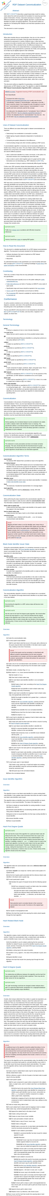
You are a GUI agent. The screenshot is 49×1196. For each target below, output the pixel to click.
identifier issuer (12, 446)
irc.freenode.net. (11, 251)
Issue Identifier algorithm (28, 476)
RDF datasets (22, 17)
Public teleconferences (12, 240)
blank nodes (32, 113)
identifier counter (29, 490)
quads (42, 313)
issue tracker (41, 244)
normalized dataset (38, 175)
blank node (7, 171)
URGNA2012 (25, 1144)
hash (24, 442)
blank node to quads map (22, 784)
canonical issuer (31, 672)
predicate (10, 285)
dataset (10, 311)
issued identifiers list (24, 728)
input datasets (28, 341)
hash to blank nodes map (22, 591)
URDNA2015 (36, 82)
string (11, 325)
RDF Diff (18, 464)
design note (14, 193)
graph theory (41, 220)
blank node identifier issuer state (16, 410)
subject (10, 281)
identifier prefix (27, 492)
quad (15, 556)
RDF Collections (31, 126)
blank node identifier (14, 161)
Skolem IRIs (32, 151)
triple (9, 293)
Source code (10, 247)
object (10, 289)
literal (32, 319)
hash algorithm (17, 819)
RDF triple (21, 307)
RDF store (7, 143)
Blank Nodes (18, 145)
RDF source (41, 108)
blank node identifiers (31, 135)
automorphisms (25, 457)
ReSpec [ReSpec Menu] (45, 2)
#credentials (12, 249)
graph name (11, 301)
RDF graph (11, 297)
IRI (9, 276)
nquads (13, 815)
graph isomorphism (11, 222)
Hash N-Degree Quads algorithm (20, 637)
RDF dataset (17, 80)
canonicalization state (28, 431)
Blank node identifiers (16, 327)
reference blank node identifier (29, 800)
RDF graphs (33, 453)
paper (17, 196)
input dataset (35, 339)
